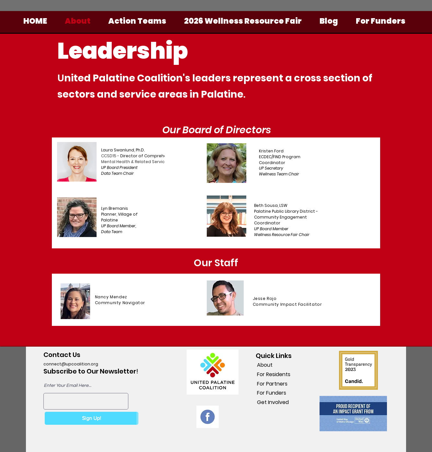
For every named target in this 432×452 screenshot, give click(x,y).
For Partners (271, 383)
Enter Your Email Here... (67, 385)
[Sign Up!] (91, 418)
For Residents (273, 374)
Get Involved (272, 402)
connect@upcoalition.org (70, 364)
